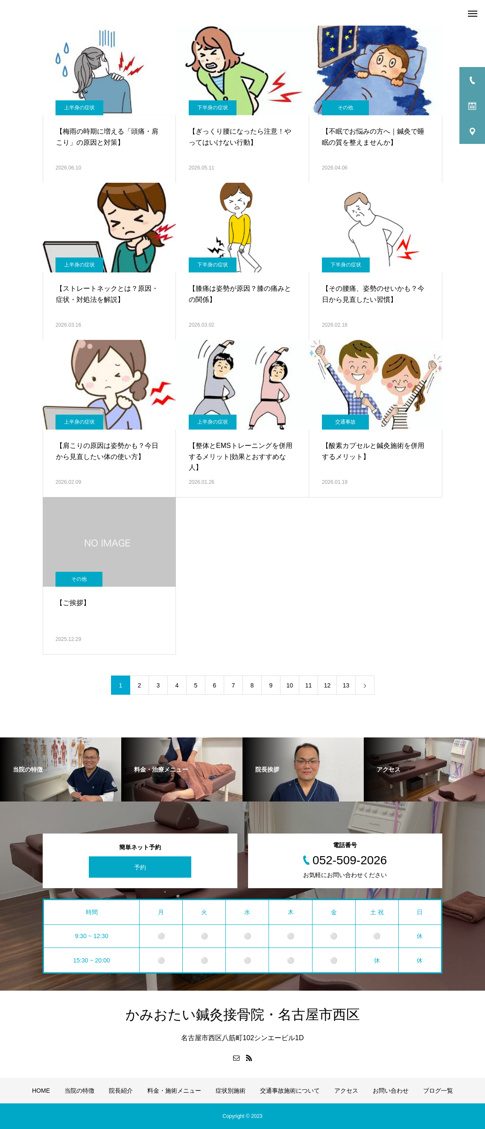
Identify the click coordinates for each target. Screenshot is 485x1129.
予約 (140, 867)
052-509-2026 (350, 860)
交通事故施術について (290, 1090)
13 (346, 685)
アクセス (346, 1090)
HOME (41, 1090)
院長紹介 (121, 1090)
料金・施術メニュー (174, 1090)
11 (308, 685)
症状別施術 (230, 1090)
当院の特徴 (79, 1090)
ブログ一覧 (438, 1090)
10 (289, 685)
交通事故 (345, 422)
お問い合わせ (391, 1090)
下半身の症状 (212, 108)
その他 (345, 108)
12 (327, 685)
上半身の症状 (79, 108)
